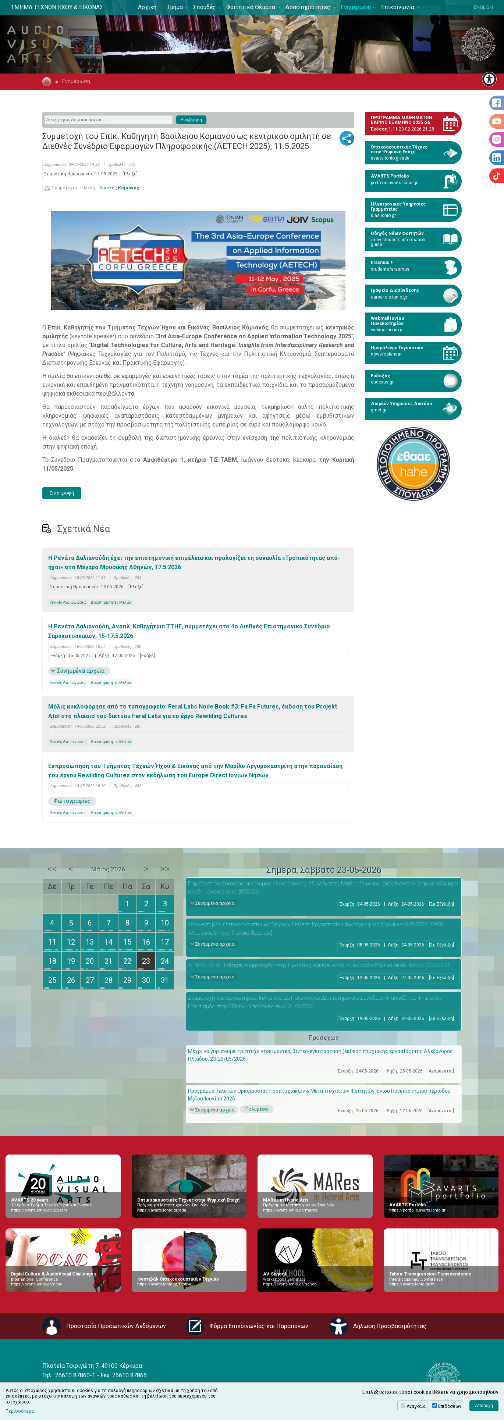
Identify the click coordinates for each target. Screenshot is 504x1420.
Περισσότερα (20, 1411)
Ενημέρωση (356, 7)
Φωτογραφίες (72, 801)
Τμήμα (175, 7)
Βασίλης (119, 188)
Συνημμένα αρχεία (80, 670)
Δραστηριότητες (307, 7)
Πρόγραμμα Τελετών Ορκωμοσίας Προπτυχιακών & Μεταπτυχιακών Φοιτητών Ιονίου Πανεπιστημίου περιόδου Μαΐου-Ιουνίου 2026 (319, 1095)
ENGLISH (483, 7)
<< (52, 868)
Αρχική (147, 7)
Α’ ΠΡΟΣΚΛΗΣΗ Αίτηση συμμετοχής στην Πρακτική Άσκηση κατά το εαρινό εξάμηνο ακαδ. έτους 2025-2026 (319, 965)
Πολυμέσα (256, 1109)
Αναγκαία (416, 1406)
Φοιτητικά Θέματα (250, 7)
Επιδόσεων (449, 1406)
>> (165, 868)
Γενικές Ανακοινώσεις (68, 602)
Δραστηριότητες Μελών (111, 602)
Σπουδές (204, 7)
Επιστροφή (62, 493)
